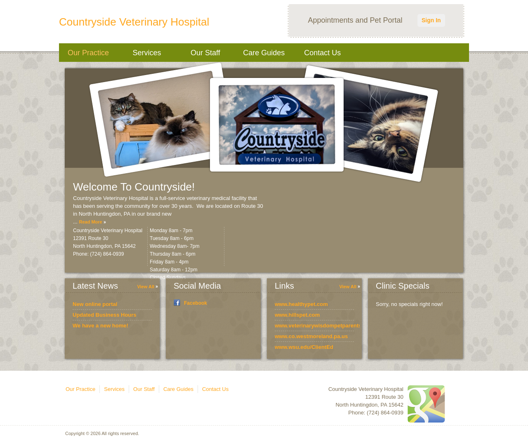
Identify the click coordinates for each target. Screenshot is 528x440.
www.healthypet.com (301, 304)
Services (146, 53)
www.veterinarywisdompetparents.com (324, 325)
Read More (90, 221)
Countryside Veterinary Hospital (134, 22)
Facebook (195, 303)
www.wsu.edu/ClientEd (304, 347)
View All (145, 286)
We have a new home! (100, 325)
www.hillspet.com (297, 315)
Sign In (431, 20)
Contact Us (322, 53)
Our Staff (205, 53)
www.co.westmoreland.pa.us (311, 336)
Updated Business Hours (105, 315)
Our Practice (88, 53)
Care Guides (264, 53)
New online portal (95, 304)
